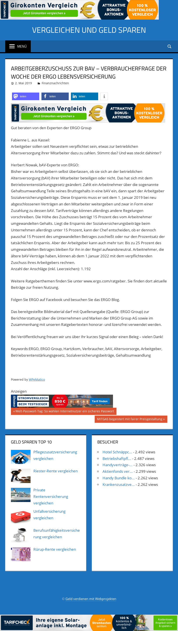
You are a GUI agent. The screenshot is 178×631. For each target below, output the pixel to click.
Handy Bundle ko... (119, 477)
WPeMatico (37, 379)
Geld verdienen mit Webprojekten (90, 599)
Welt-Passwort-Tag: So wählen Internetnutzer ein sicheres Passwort (64, 411)
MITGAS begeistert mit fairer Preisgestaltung (129, 419)
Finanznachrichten (55, 83)
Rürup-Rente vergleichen (54, 549)
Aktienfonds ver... (118, 471)
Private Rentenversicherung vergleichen (50, 496)
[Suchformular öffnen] (170, 46)
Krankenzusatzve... (119, 484)
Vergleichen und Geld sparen (89, 30)
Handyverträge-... (118, 464)
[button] (25, 96)
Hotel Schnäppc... (117, 451)
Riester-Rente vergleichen (55, 470)
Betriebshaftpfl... (117, 458)
